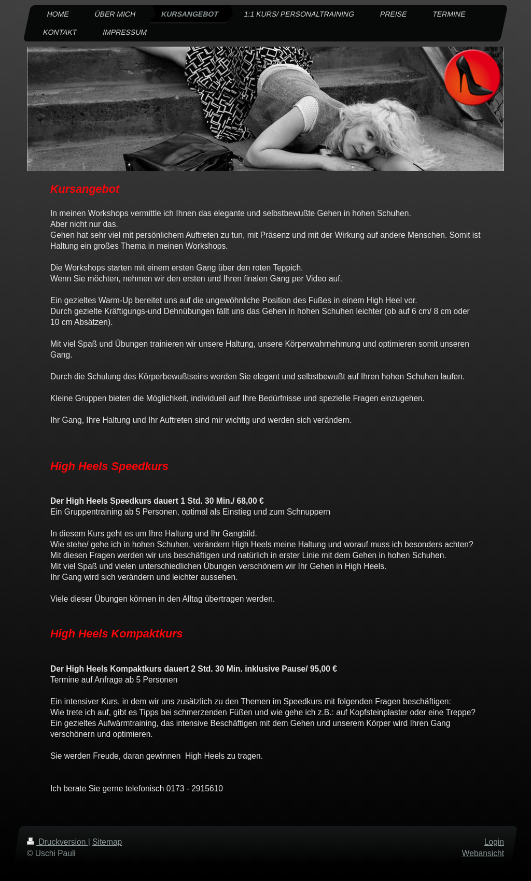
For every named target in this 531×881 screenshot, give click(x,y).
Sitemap (107, 841)
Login (494, 841)
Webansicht (483, 853)
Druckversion (57, 841)
